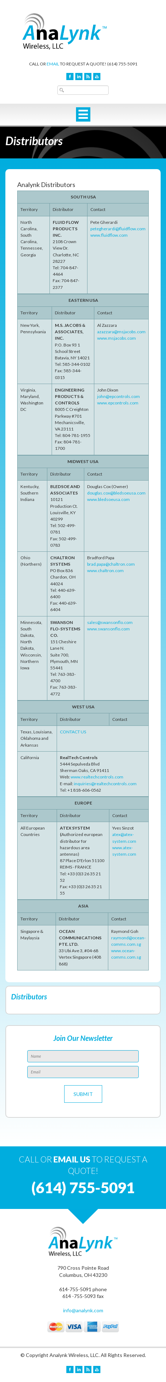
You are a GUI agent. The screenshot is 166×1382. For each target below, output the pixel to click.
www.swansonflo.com (108, 628)
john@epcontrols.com (118, 396)
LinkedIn (78, 76)
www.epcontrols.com (117, 402)
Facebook (69, 76)
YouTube (96, 76)
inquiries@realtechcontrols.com (105, 783)
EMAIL (53, 64)
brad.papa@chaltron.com (111, 564)
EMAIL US (71, 1159)
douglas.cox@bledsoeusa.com (116, 493)
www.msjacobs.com (116, 338)
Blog (87, 76)
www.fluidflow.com (109, 235)
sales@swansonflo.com (110, 622)
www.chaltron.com (105, 570)
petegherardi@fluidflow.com (118, 228)
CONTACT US (73, 731)
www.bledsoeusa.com (108, 499)
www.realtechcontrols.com (97, 776)
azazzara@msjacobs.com (121, 331)
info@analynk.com (83, 1310)
